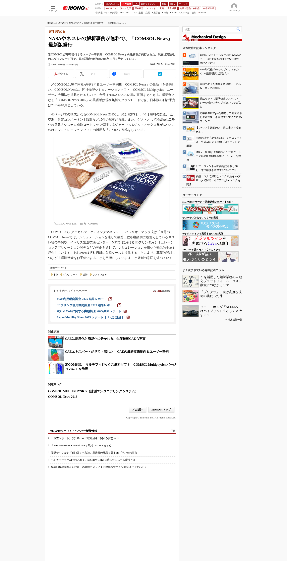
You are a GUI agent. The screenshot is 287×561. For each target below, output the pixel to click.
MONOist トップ (161, 409)
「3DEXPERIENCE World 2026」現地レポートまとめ (81, 445)
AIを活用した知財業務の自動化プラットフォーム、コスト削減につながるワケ (221, 281)
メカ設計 (62, 23)
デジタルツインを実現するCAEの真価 (202, 233)
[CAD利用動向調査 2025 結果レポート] (84, 299)
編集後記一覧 (235, 319)
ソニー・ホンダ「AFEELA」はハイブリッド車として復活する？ (221, 311)
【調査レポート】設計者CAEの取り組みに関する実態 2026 (85, 438)
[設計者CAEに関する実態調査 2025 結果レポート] (92, 311)
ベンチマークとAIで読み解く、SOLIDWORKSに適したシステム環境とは (93, 459)
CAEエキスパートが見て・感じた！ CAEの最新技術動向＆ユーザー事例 (117, 351)
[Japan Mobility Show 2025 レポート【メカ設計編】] (93, 317)
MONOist (51, 23)
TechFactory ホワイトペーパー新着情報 (72, 430)
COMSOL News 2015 (62, 396)
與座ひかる (157, 63)
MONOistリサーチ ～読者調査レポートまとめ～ (208, 201)
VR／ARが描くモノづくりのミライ (201, 249)
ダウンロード (70, 274)
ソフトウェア (99, 274)
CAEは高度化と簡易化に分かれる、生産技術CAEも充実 (105, 338)
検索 (239, 29)
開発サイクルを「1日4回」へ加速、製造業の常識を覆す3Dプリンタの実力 (94, 452)
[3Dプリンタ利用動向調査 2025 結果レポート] (89, 305)
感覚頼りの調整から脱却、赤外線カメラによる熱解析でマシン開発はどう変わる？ (99, 467)
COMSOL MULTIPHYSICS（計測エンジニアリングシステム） (93, 391)
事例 (55, 274)
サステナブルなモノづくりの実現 (200, 217)
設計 (85, 274)
